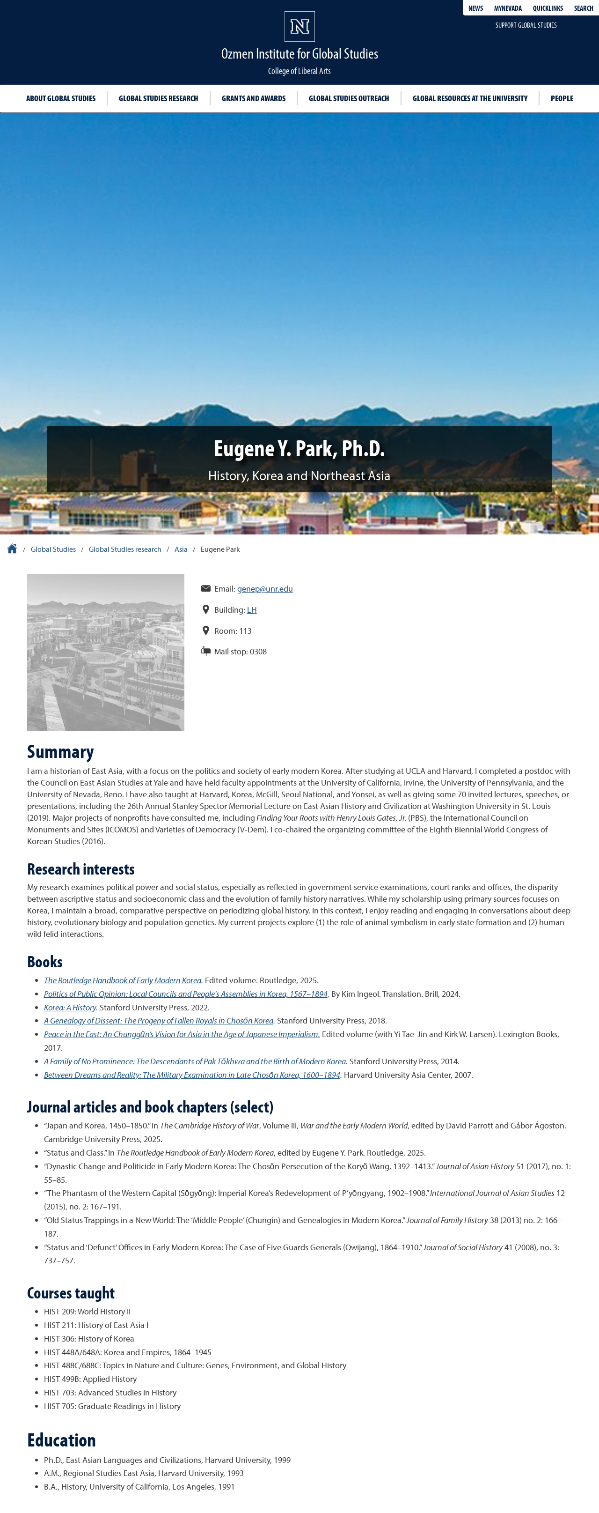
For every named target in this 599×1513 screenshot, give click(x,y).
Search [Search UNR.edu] (583, 8)
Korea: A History (70, 1007)
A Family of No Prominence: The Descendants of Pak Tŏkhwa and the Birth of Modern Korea (195, 1061)
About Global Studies (60, 98)
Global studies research (158, 98)
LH (252, 609)
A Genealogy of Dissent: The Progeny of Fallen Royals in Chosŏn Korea (158, 1020)
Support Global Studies (526, 25)
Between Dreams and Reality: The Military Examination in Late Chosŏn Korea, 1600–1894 (192, 1074)
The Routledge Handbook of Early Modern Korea (122, 980)
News (475, 8)
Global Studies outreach (349, 98)
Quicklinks (548, 8)
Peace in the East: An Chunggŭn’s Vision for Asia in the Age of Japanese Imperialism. (182, 1034)
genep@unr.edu (265, 588)
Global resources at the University (470, 98)
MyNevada (508, 8)
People (562, 98)
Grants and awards (253, 98)
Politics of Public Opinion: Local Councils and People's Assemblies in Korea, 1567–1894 (186, 993)
